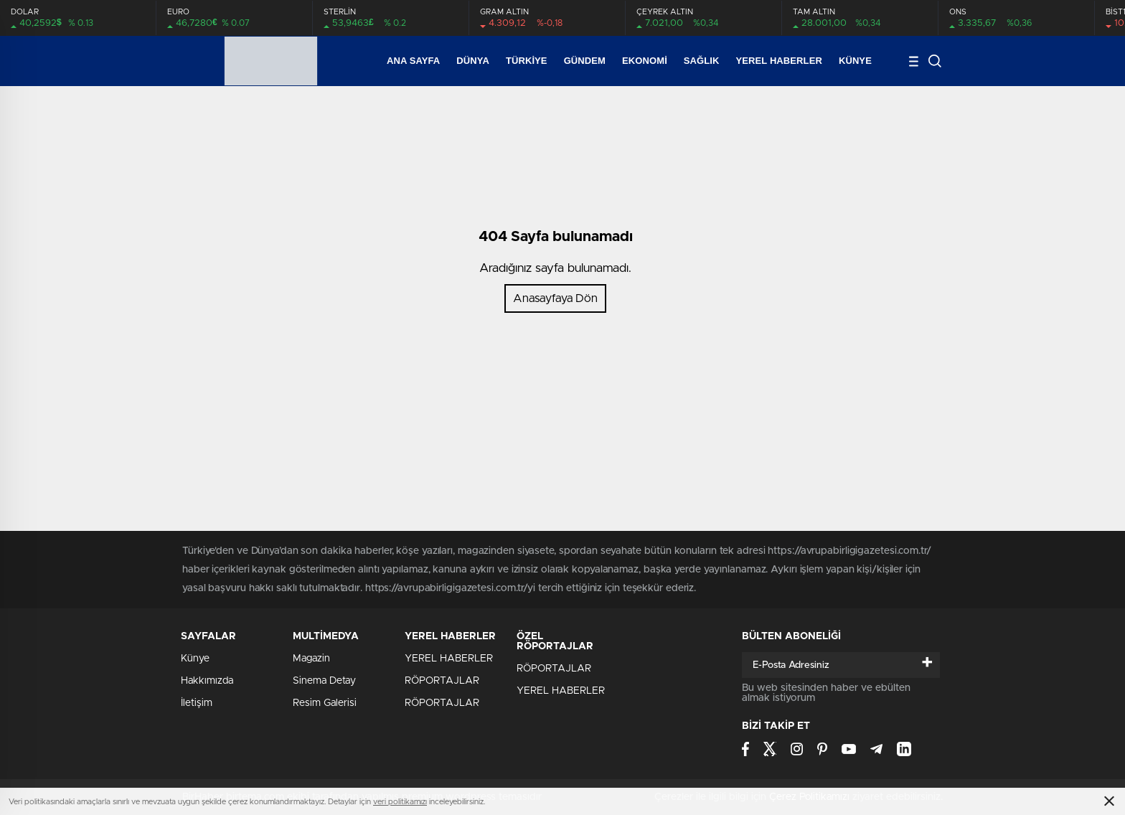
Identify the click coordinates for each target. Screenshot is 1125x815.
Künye (855, 60)
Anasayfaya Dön (555, 298)
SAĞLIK (702, 60)
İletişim (196, 703)
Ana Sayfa (413, 60)
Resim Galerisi (325, 703)
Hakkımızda (207, 681)
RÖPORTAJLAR (442, 681)
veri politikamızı (400, 802)
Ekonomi (644, 60)
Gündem (585, 60)
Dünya (472, 60)
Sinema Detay (324, 681)
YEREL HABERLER (779, 60)
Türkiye (526, 60)
